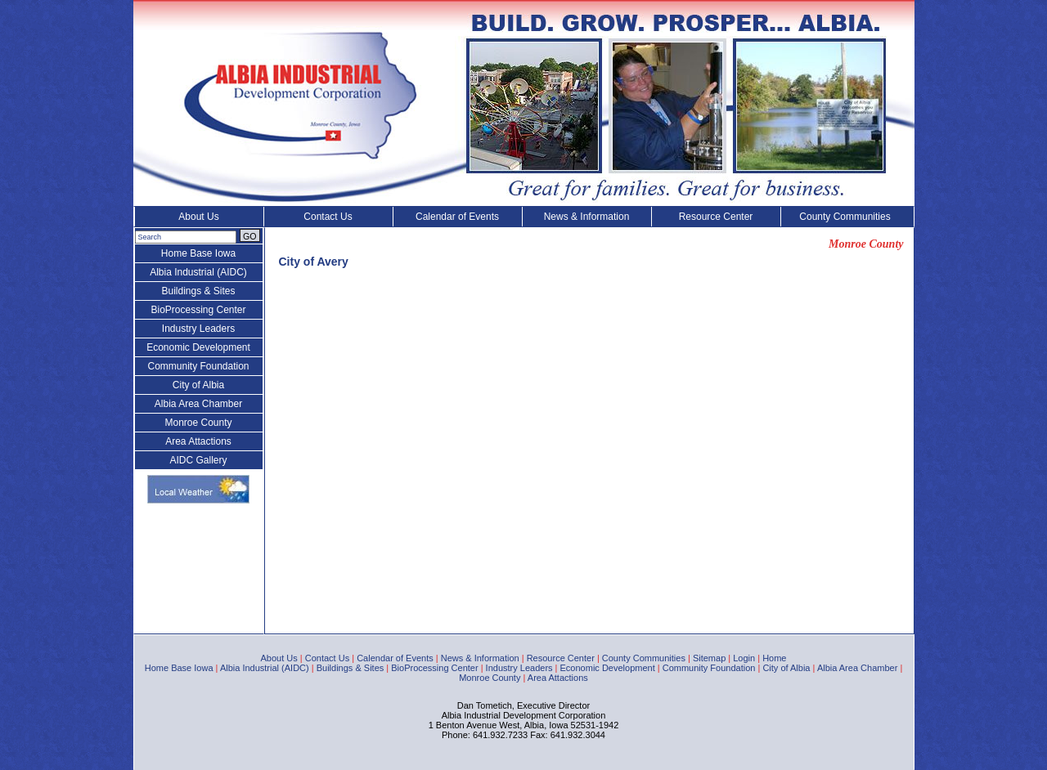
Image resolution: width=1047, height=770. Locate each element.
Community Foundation (198, 366)
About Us (198, 216)
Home (774, 658)
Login (744, 658)
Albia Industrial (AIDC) (198, 272)
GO (250, 236)
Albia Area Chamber (198, 404)
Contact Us (327, 216)
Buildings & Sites (198, 291)
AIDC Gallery (198, 460)
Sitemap (709, 658)
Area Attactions (198, 441)
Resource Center (716, 216)
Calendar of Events (457, 216)
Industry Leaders (198, 328)
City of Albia (198, 385)
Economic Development (198, 347)
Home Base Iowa (198, 253)
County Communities (844, 216)
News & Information (587, 216)
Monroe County (197, 422)
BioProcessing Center (198, 310)
